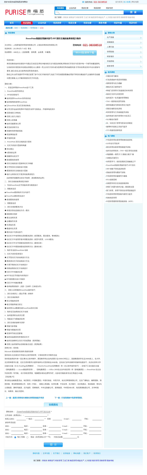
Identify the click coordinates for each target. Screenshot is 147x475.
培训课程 (27, 23)
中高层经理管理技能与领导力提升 (119, 194)
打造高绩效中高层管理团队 (116, 80)
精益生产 (101, 17)
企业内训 (42, 23)
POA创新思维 (111, 180)
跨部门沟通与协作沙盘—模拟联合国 (120, 187)
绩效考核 (131, 17)
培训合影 (87, 23)
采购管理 (123, 17)
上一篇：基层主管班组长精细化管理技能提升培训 (25, 398)
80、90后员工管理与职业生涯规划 (119, 123)
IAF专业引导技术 (112, 143)
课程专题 (36, 453)
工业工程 (87, 17)
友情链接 (66, 453)
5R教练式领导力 (112, 158)
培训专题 (118, 23)
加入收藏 (126, 2)
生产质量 (110, 37)
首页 (12, 23)
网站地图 (135, 2)
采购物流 (110, 42)
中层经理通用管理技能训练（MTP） (120, 201)
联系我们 (97, 453)
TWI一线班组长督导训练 (115, 101)
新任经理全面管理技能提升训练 (118, 147)
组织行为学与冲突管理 (115, 94)
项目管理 (116, 17)
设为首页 (118, 2)
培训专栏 (133, 23)
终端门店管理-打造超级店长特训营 (119, 91)
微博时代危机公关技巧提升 (116, 127)
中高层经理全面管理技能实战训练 (119, 140)
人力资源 (109, 17)
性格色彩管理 (111, 198)
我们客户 (86, 453)
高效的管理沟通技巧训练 (115, 172)
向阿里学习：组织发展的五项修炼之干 (121, 162)
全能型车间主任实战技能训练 (117, 183)
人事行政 (110, 47)
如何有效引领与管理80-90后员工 (118, 116)
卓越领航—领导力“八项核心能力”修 (120, 154)
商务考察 (103, 23)
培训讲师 (57, 23)
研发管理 (79, 17)
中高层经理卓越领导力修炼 (116, 176)
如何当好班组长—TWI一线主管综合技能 (121, 151)
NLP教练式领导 (112, 119)
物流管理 (94, 17)
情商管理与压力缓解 (114, 83)
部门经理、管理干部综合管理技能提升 (121, 190)
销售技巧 (72, 17)
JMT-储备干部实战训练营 (116, 169)
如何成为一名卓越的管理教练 (117, 98)
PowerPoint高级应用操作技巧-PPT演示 (120, 165)
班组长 (65, 17)
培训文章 (72, 23)
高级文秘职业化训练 (114, 109)
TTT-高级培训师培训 (114, 130)
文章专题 (46, 453)
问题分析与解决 (112, 76)
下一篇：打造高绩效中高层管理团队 (68, 398)
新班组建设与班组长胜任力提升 (118, 105)
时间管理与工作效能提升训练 (117, 112)
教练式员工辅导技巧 (114, 87)
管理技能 (33, 28)
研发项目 (110, 56)
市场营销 (110, 61)
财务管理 (110, 66)
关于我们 (56, 453)
